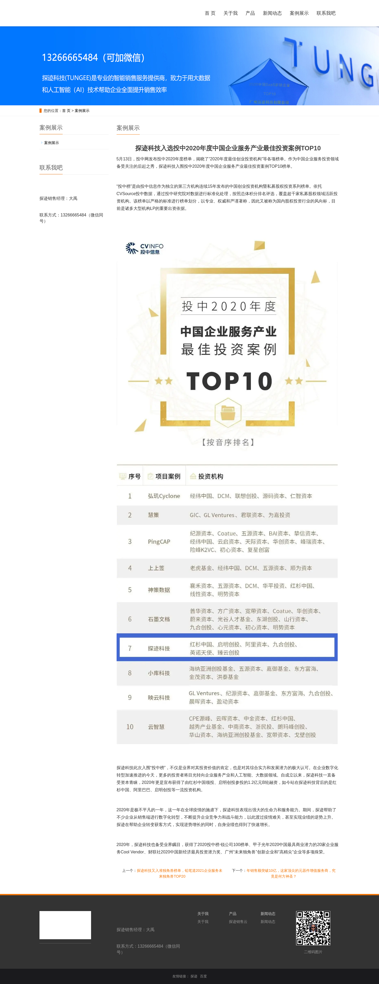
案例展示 (299, 13)
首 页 (210, 13)
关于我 (230, 13)
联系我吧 (326, 13)
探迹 (194, 976)
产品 (250, 13)
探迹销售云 (238, 921)
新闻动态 (272, 13)
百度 (203, 976)
